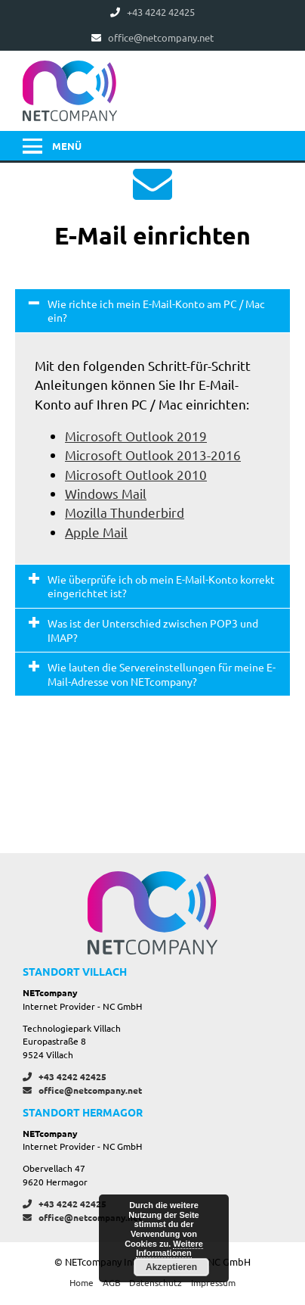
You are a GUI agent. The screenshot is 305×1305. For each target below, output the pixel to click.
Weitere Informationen (169, 1248)
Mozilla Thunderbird (124, 512)
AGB (112, 1282)
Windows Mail (105, 493)
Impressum (213, 1282)
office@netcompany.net (82, 1090)
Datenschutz (155, 1282)
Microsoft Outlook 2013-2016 (153, 455)
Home (81, 1282)
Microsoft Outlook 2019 (136, 436)
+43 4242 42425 (64, 1076)
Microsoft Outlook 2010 (136, 474)
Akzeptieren (171, 1267)
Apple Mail (96, 532)
